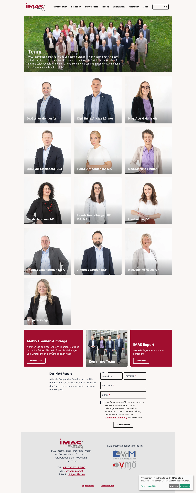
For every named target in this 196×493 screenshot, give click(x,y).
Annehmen (185, 486)
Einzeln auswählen (149, 486)
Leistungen (119, 7)
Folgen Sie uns (76, 474)
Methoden (134, 7)
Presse (105, 7)
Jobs (145, 7)
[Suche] (158, 7)
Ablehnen (173, 486)
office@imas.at (74, 471)
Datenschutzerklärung (116, 417)
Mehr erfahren (36, 361)
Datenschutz (107, 485)
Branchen (76, 7)
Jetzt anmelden (123, 425)
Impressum (88, 485)
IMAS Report (91, 7)
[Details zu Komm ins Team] (107, 348)
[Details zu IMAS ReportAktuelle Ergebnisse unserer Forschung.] (151, 348)
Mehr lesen (141, 361)
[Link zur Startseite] (35, 7)
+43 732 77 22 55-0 (74, 467)
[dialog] (166, 482)
